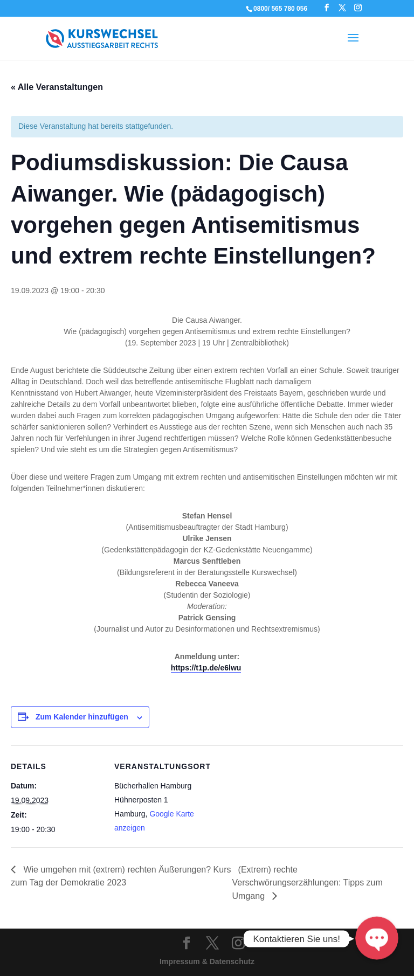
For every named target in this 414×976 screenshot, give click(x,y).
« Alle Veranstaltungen (57, 87)
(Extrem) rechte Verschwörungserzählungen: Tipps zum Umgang (307, 883)
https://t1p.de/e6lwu (206, 667)
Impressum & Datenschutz (207, 961)
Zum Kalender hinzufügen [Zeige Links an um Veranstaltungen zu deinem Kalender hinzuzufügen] (82, 716)
